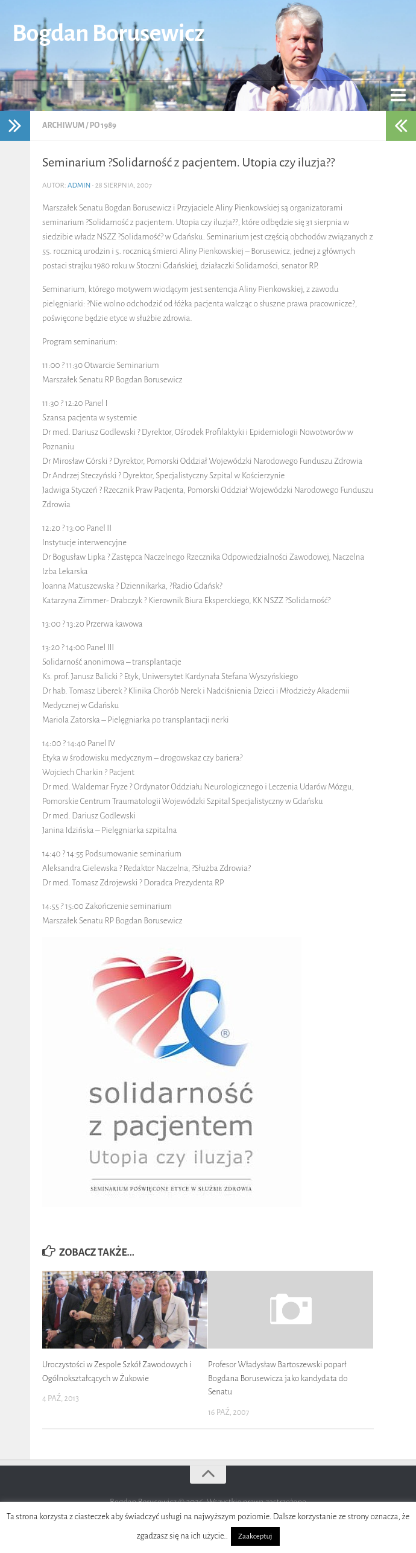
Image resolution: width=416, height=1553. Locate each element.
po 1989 (102, 125)
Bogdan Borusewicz (108, 33)
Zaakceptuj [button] (255, 1536)
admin (79, 185)
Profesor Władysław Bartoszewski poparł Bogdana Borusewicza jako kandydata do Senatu (278, 1378)
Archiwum (63, 125)
